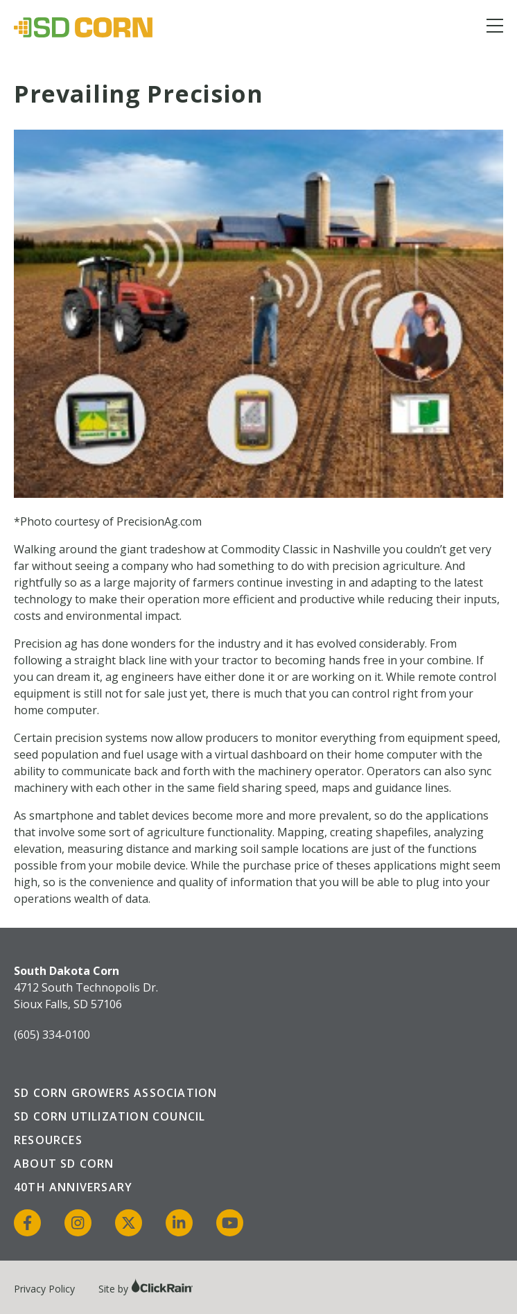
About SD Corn (64, 1163)
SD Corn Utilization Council (109, 1116)
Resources (48, 1140)
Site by (145, 1288)
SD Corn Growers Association (115, 1092)
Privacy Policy (44, 1288)
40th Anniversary (73, 1187)
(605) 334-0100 (52, 1034)
